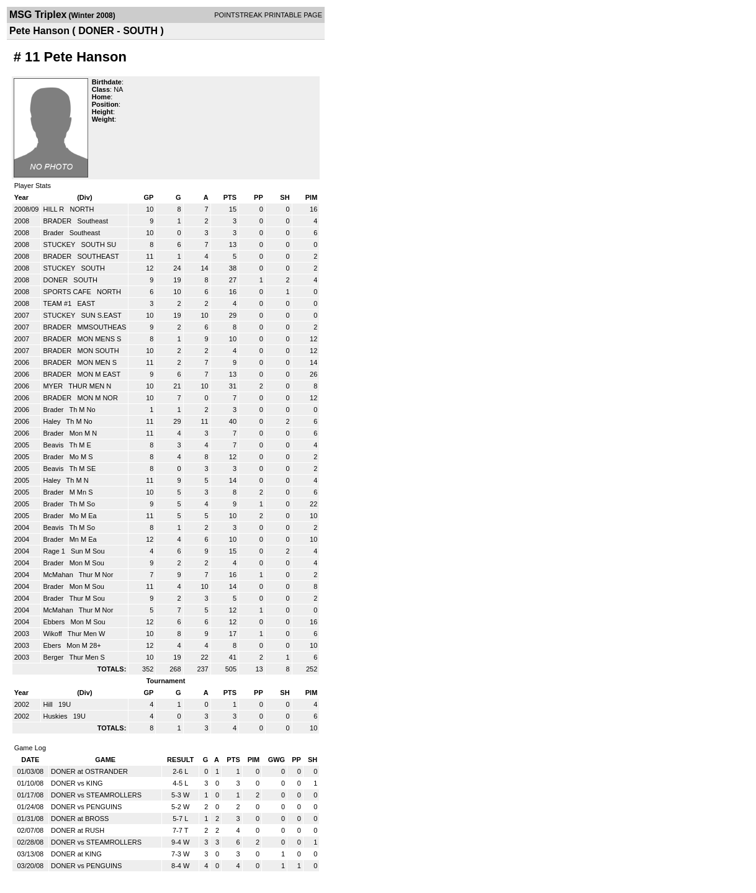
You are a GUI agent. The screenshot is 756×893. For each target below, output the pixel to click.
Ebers (53, 645)
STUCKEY (60, 244)
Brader (54, 232)
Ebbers (54, 622)
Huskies (56, 716)
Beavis (54, 445)
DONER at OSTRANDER (89, 771)
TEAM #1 (58, 303)
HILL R (54, 209)
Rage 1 (55, 551)
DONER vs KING (77, 783)
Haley (52, 421)
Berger (54, 657)
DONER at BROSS (80, 818)
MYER (54, 386)
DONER (56, 280)
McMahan (58, 574)
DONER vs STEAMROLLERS (96, 795)
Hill (48, 704)
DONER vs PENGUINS (86, 806)
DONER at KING (76, 854)
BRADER (58, 221)
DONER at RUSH (77, 830)
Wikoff (53, 633)
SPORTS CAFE (67, 291)
